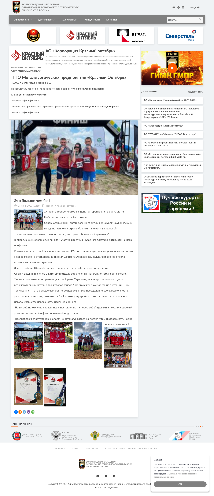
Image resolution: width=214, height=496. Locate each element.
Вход (194, 7)
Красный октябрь (66, 205)
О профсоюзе (23, 19)
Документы (70, 19)
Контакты (111, 19)
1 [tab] (196, 426)
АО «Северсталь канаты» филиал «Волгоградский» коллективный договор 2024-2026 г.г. (172, 155)
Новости (49, 205)
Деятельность (47, 19)
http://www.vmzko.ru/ (29, 70)
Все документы (195, 92)
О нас (75, 448)
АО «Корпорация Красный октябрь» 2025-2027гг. (171, 100)
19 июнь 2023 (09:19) (28, 205)
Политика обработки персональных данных (132, 448)
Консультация (92, 19)
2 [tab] (198, 426)
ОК (180, 484)
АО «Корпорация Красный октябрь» (163, 125)
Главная (60, 448)
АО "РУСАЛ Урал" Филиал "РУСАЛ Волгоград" (170, 134)
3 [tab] (200, 426)
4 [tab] (202, 426)
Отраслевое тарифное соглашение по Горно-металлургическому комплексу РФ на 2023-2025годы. (169, 179)
